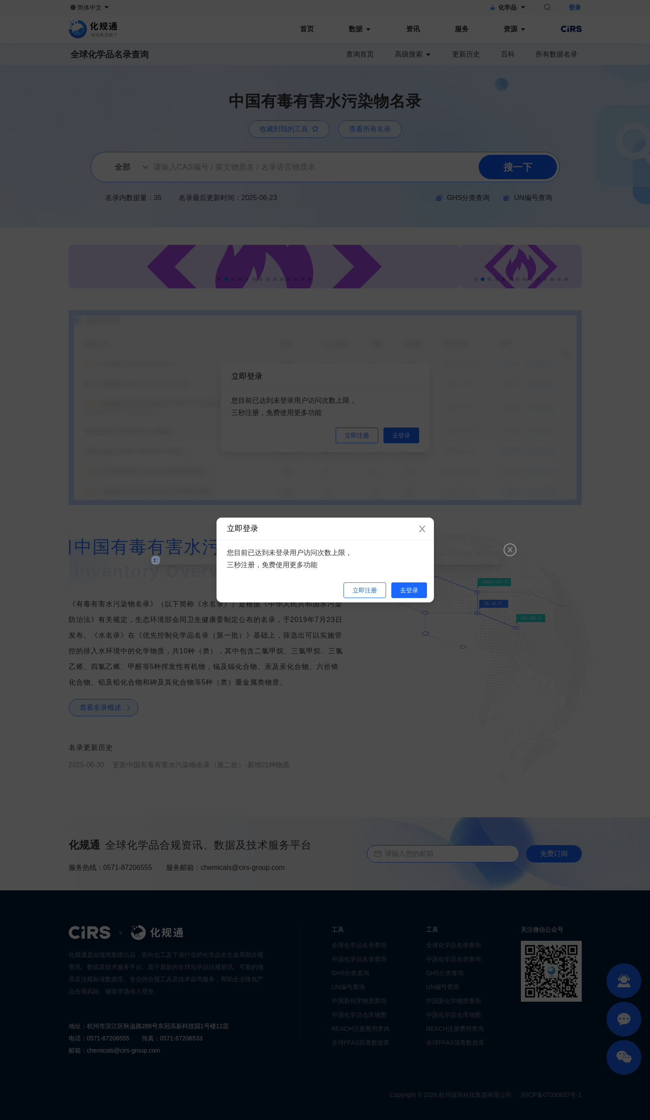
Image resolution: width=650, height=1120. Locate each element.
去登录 (409, 590)
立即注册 (365, 590)
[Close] (422, 529)
